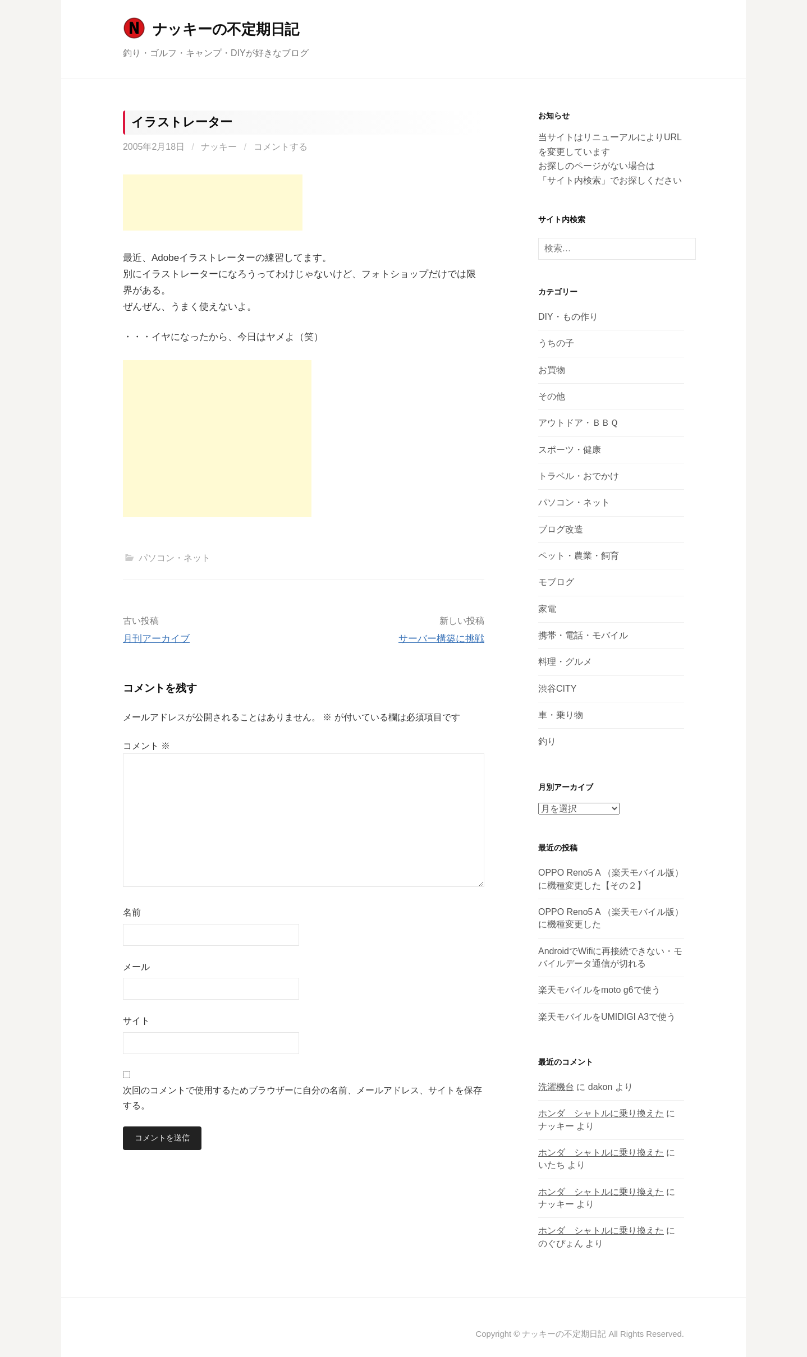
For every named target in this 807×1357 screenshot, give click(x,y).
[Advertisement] (212, 202)
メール (136, 967)
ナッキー (219, 146)
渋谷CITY (557, 688)
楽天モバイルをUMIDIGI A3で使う (607, 1017)
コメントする (281, 146)
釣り (547, 741)
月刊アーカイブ (156, 638)
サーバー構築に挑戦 (441, 638)
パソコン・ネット (174, 558)
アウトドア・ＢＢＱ (578, 422)
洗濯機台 (556, 1087)
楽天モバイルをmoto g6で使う (599, 990)
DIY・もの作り (568, 316)
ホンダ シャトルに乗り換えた (601, 1113)
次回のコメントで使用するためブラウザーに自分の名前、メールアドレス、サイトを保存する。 (302, 1097)
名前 (132, 912)
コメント (146, 746)
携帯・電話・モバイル (583, 635)
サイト (136, 1020)
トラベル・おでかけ (578, 476)
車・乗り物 (560, 715)
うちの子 (556, 343)
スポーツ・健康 (569, 449)
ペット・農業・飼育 (578, 555)
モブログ (556, 582)
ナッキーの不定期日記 (226, 29)
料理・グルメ (565, 661)
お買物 (551, 370)
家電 (547, 609)
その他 (551, 396)
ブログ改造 (560, 529)
